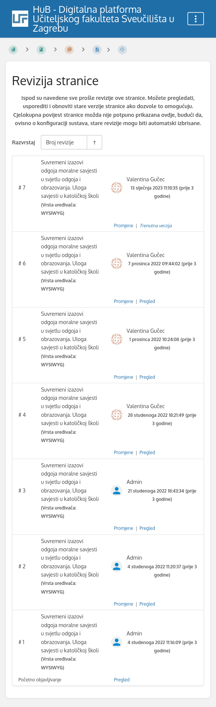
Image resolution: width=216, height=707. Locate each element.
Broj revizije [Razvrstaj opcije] (60, 142)
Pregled (147, 301)
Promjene (123, 225)
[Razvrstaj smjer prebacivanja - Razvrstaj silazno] (94, 142)
